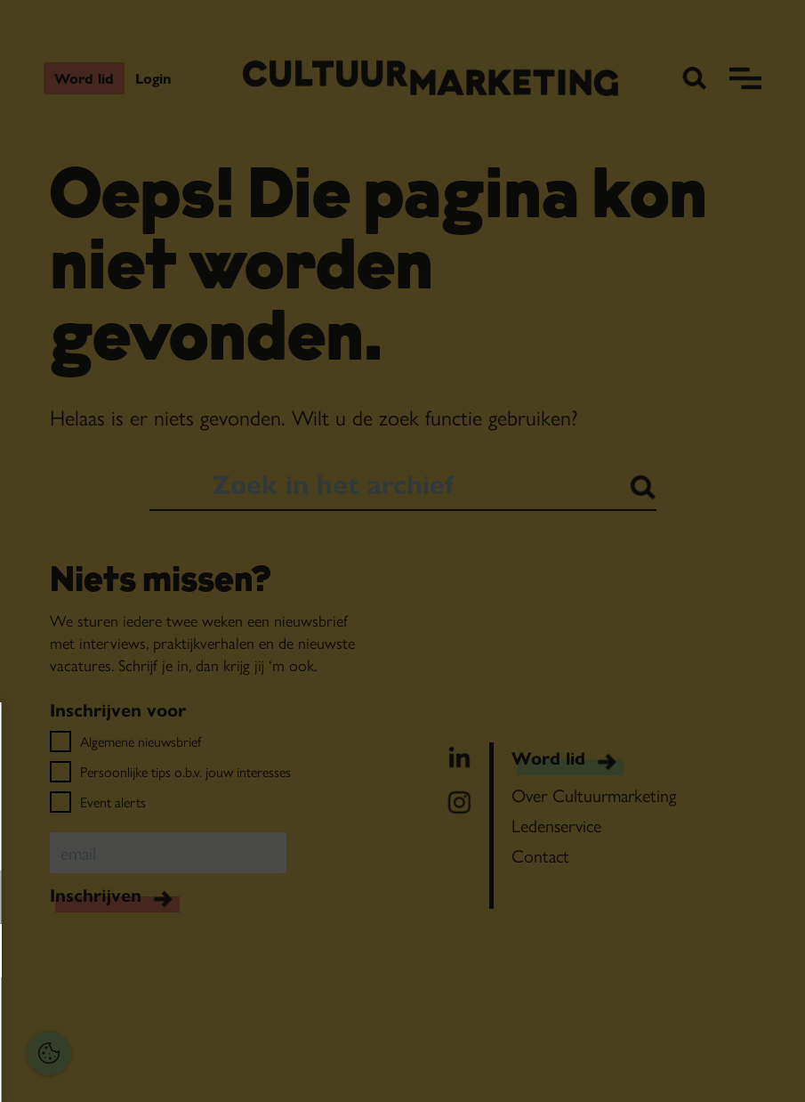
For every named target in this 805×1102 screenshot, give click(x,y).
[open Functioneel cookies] (274, 899)
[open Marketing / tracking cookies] (274, 952)
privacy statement (76, 839)
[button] (133, 897)
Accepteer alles (151, 1017)
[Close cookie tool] (275, 734)
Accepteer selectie (151, 1068)
